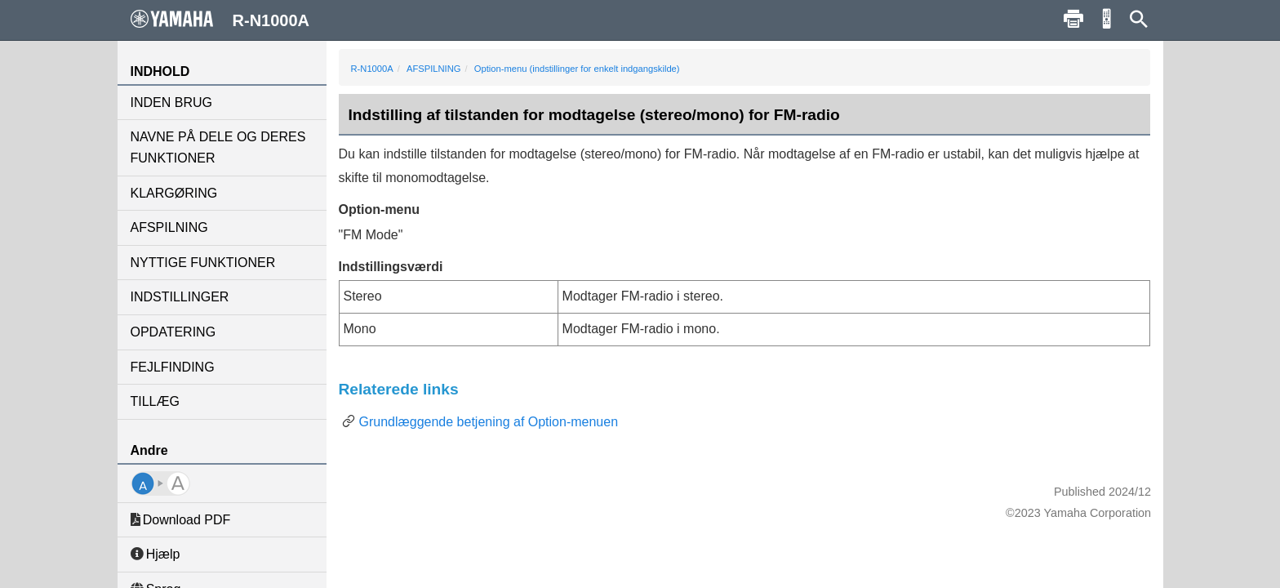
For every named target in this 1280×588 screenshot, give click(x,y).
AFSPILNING (169, 227)
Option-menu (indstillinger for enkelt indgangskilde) (577, 69)
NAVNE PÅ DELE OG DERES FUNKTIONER (218, 147)
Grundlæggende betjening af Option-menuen (489, 422)
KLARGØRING (174, 193)
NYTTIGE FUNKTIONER (203, 263)
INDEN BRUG (171, 102)
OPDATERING (173, 332)
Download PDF (181, 520)
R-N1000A (372, 69)
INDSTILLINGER (180, 297)
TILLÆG (155, 401)
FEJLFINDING (173, 367)
